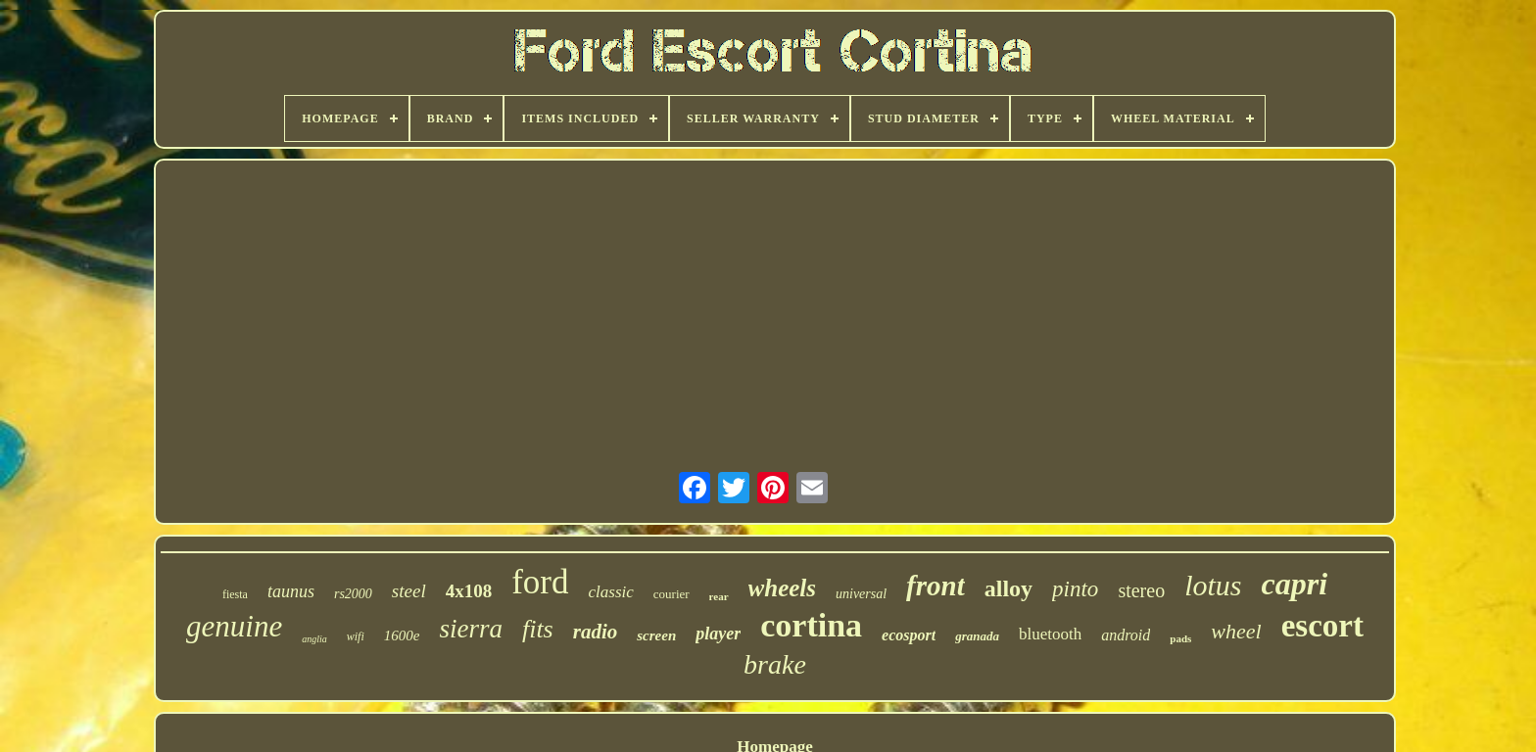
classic (611, 592)
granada (977, 636)
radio (595, 631)
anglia (314, 639)
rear (719, 596)
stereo (1141, 590)
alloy (1008, 588)
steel (409, 591)
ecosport (909, 635)
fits (537, 629)
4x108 (469, 591)
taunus (290, 591)
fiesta (235, 594)
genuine (234, 626)
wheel (1236, 631)
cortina (811, 625)
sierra (471, 628)
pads (1180, 638)
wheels (782, 588)
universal (861, 594)
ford (539, 582)
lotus (1212, 585)
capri (1295, 583)
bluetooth (1050, 634)
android (1125, 635)
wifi (355, 636)
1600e (402, 635)
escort (1322, 625)
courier (671, 594)
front (935, 585)
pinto (1075, 589)
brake (775, 664)
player (718, 633)
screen (656, 635)
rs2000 (353, 594)
